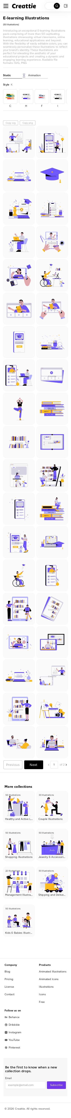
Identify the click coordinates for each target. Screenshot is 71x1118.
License (9, 986)
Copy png (28, 122)
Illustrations (46, 986)
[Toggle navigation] (6, 6)
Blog (7, 971)
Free (42, 1002)
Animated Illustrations (52, 971)
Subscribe (56, 1085)
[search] (53, 6)
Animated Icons (49, 979)
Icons (42, 994)
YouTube (12, 1040)
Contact (9, 994)
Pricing (9, 979)
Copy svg (11, 122)
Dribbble (12, 1024)
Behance (12, 1017)
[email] (25, 1085)
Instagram (13, 1032)
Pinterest (12, 1047)
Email (8, 1078)
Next (33, 765)
